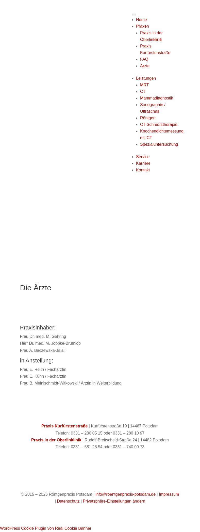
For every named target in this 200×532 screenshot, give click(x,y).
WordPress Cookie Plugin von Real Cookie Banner (45, 528)
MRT (144, 85)
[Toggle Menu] (134, 14)
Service (142, 157)
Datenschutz (68, 501)
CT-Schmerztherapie (158, 124)
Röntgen (148, 118)
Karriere (143, 163)
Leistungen (146, 78)
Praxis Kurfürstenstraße (64, 426)
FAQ (144, 59)
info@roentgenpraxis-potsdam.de (125, 494)
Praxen (142, 26)
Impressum (169, 494)
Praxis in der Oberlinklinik (56, 440)
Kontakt (143, 170)
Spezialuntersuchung (159, 144)
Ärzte (144, 66)
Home (141, 20)
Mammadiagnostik (156, 98)
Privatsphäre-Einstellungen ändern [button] (114, 501)
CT (142, 91)
